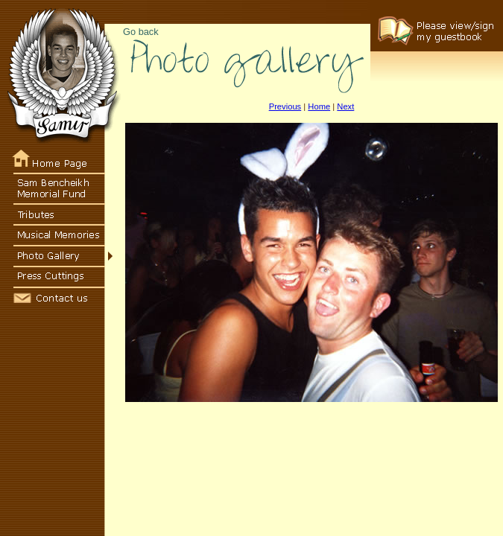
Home (319, 106)
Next (345, 106)
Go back (141, 31)
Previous (285, 106)
